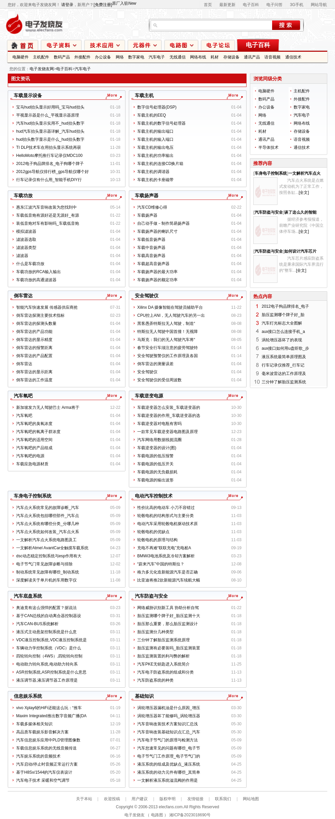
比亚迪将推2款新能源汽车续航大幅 (168, 580)
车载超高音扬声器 (153, 263)
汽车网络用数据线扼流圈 (159, 439)
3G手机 (296, 4)
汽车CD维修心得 (152, 207)
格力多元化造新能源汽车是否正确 (167, 572)
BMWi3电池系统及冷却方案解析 (166, 556)
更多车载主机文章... (232, 95)
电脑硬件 (20, 57)
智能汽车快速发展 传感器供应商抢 (47, 307)
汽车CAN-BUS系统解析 (37, 623)
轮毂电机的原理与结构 (157, 539)
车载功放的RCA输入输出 (38, 271)
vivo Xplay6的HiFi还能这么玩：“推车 (49, 707)
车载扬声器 (146, 195)
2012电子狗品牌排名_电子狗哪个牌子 (50, 163)
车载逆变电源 (149, 395)
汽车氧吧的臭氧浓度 (34, 423)
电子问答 (274, 4)
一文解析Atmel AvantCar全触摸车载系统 (52, 548)
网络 (120, 57)
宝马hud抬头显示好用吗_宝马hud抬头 (50, 107)
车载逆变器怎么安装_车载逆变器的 (168, 407)
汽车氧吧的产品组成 (34, 447)
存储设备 (231, 57)
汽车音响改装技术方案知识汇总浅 (167, 724)
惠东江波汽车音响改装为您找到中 (46, 207)
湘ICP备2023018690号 (190, 815)
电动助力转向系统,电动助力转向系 (47, 664)
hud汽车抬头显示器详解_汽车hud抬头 (50, 131)
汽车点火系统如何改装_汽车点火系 (47, 531)
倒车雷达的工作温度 (34, 380)
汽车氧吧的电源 (30, 456)
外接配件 (82, 57)
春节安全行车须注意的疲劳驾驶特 (167, 347)
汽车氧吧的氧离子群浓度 (38, 431)
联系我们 (223, 798)
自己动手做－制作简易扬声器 (163, 223)
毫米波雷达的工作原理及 (284, 373)
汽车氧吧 (23, 395)
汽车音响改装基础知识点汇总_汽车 (168, 732)
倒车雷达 (23, 295)
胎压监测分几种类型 (155, 632)
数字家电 (136, 57)
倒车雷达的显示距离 (34, 372)
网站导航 (319, 4)
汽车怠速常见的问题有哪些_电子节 (168, 748)
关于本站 (84, 798)
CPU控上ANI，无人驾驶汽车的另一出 (171, 315)
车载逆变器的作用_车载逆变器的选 (168, 415)
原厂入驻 (124, 3)
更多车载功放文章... (111, 195)
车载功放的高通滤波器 (36, 279)
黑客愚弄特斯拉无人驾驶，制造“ (166, 323)
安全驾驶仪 (146, 295)
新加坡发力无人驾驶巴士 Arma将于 (47, 407)
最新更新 (227, 4)
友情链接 (195, 798)
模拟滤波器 (26, 231)
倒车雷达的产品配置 (34, 355)
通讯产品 (252, 57)
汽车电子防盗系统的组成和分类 (165, 672)
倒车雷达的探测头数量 (36, 323)
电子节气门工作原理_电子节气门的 (168, 756)
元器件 (144, 45)
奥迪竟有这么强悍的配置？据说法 (46, 607)
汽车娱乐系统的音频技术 (38, 756)
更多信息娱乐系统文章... (111, 696)
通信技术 (293, 57)
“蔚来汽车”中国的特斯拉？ (160, 564)
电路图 (181, 45)
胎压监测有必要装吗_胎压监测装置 (168, 648)
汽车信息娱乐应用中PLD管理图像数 (48, 740)
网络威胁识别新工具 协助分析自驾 (168, 607)
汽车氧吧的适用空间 (34, 439)
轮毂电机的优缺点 (153, 531)
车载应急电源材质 (32, 464)
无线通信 (178, 57)
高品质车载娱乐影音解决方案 (42, 732)
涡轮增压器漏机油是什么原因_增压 (168, 707)
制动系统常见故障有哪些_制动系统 (47, 572)
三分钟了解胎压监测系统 (284, 382)
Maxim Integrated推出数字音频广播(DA (51, 716)
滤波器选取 (26, 239)
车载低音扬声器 (151, 239)
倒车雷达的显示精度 (34, 339)
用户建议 (140, 798)
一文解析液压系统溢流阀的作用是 (167, 780)
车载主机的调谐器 (153, 171)
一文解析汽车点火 (304, 173)
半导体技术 (268, 147)
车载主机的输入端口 (155, 139)
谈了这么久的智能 (300, 212)
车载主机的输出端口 (155, 131)
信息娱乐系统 (28, 696)
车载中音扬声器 (151, 247)
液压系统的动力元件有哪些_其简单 (168, 772)
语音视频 (272, 57)
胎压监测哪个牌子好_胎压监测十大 (168, 615)
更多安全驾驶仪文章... (232, 296)
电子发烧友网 (42, 69)
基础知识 (144, 696)
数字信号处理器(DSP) (157, 107)
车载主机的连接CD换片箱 (160, 163)
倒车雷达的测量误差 (155, 363)
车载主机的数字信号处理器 (161, 123)
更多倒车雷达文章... (111, 296)
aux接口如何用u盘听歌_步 (285, 348)
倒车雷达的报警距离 (34, 347)
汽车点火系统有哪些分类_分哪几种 (47, 523)
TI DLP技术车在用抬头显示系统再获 (48, 147)
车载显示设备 (28, 95)
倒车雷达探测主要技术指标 (40, 315)
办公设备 (103, 57)
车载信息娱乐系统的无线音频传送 (46, 748)
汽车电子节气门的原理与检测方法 (167, 740)
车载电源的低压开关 (155, 464)
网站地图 (251, 798)
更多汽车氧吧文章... (111, 396)
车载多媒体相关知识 (34, 724)
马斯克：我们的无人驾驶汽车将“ (166, 339)
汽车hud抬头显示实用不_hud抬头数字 (50, 123)
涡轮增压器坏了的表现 (282, 340)
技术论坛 (218, 45)
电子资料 (61, 45)
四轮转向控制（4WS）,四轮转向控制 (49, 656)
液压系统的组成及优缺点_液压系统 (168, 764)
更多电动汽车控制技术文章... (232, 496)
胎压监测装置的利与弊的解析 (163, 656)
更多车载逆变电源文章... (232, 396)
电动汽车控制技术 (154, 496)
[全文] (304, 192)
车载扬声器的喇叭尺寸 (157, 231)
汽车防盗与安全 (151, 596)
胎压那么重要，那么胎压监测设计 (167, 623)
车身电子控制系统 (32, 496)
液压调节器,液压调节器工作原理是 (47, 680)
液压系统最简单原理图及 (284, 356)
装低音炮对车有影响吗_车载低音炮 (47, 223)
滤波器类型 (26, 247)
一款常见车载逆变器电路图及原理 (167, 431)
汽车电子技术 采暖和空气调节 (43, 780)
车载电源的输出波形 (155, 480)
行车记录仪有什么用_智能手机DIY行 (49, 179)
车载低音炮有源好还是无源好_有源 (47, 215)
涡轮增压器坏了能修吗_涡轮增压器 (168, 716)
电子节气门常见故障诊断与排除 (44, 564)
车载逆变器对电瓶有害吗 (159, 423)
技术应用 (104, 45)
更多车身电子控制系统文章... (111, 496)
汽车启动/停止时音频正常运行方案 (47, 764)
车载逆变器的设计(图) (156, 447)
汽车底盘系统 (28, 596)
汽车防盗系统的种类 (155, 680)
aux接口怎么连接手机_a (283, 331)
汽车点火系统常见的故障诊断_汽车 (47, 507)
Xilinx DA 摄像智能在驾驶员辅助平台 (170, 307)
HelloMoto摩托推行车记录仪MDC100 (49, 155)
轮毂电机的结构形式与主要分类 (165, 515)
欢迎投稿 (112, 798)
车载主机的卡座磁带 (155, 179)
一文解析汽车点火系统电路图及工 (46, 539)
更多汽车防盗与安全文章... (232, 596)
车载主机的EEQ (151, 115)
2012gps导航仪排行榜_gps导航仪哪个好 (52, 171)
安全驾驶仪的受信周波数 (159, 380)
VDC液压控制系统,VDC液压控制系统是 (51, 640)
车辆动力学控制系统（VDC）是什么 (48, 648)
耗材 (215, 57)
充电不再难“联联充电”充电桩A (164, 548)
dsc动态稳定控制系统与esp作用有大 (48, 556)
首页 (208, 4)
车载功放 (23, 195)
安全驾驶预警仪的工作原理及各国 (167, 355)
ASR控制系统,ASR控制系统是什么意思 (51, 672)
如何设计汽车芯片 (300, 251)
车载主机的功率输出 (155, 155)
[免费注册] (103, 4)
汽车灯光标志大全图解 (282, 323)
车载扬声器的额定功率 (157, 279)
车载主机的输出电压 (155, 147)
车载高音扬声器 (151, 255)
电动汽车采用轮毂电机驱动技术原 (167, 523)
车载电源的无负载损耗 (157, 472)
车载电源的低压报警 (155, 456)
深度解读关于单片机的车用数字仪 (46, 580)
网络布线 (198, 57)
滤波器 (22, 255)
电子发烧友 (134, 815)
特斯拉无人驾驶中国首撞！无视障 (167, 331)
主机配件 (41, 57)
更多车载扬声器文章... (232, 195)
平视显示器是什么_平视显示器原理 (47, 115)
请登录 (67, 4)
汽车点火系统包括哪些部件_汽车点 (47, 515)
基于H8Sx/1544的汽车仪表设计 (44, 772)
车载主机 (144, 95)
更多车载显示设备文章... (111, 95)
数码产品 (62, 57)
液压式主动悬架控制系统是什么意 (46, 632)
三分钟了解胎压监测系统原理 (163, 640)
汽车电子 (157, 57)
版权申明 (167, 798)
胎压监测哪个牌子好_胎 (283, 314)
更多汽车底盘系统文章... (111, 596)
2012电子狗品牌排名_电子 (285, 306)
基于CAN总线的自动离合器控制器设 (48, 615)
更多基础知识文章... (232, 696)
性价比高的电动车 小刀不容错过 (166, 507)
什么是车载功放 (30, 263)
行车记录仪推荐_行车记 (283, 365)
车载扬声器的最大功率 (157, 271)
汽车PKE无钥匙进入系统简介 (163, 664)
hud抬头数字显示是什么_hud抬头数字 (50, 139)
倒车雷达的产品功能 (34, 331)
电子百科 (251, 4)
